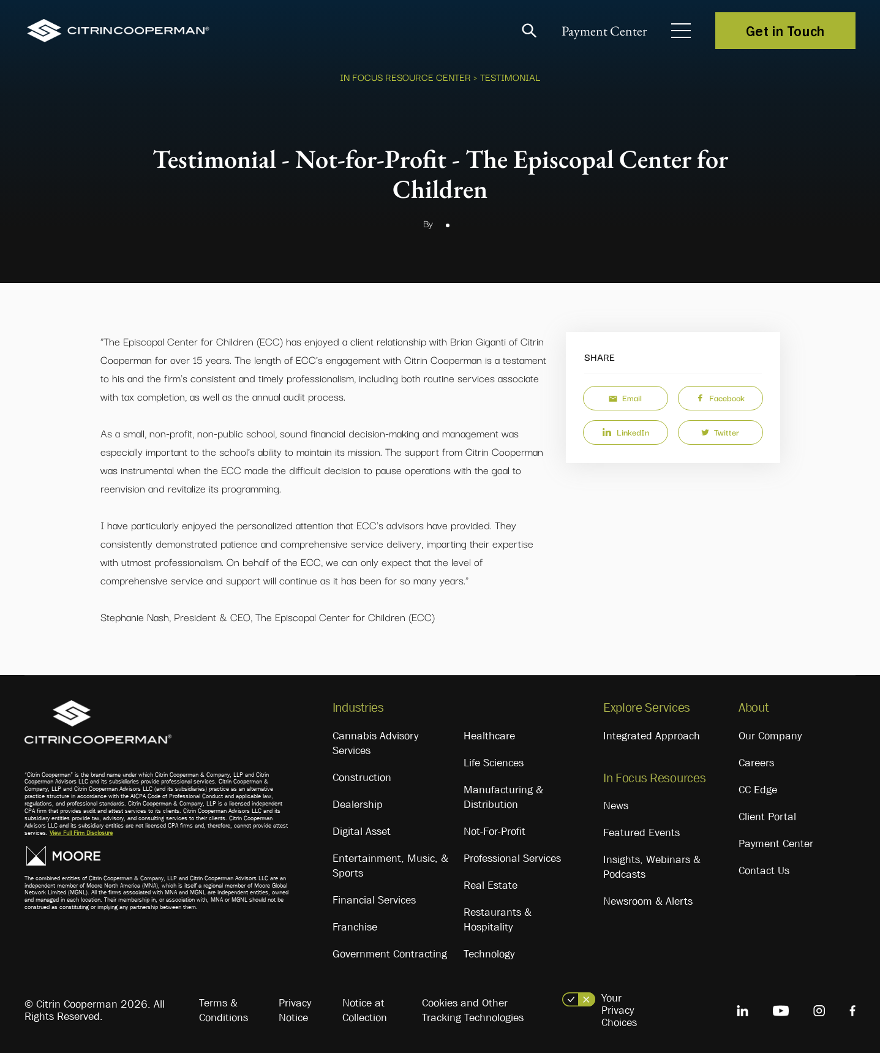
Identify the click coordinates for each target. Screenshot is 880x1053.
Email (625, 397)
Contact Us (764, 870)
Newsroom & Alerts (648, 901)
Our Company (770, 736)
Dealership (358, 804)
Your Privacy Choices (619, 1010)
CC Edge (758, 789)
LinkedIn (625, 432)
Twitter (720, 432)
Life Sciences (494, 763)
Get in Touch (785, 30)
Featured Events (641, 832)
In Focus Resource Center (405, 76)
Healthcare (489, 736)
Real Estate (490, 885)
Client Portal (767, 816)
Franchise (355, 927)
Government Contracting (390, 954)
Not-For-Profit (494, 831)
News (615, 805)
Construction (362, 777)
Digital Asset (362, 831)
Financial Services (374, 900)
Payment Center (604, 31)
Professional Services (512, 858)
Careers (756, 763)
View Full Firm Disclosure (81, 832)
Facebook (720, 397)
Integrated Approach (651, 736)
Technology (489, 954)
